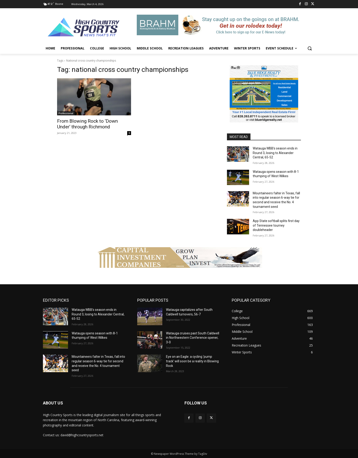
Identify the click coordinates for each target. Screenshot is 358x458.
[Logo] (84, 28)
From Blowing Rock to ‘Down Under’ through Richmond (87, 124)
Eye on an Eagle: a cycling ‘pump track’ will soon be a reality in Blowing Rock (192, 361)
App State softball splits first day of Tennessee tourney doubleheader (276, 225)
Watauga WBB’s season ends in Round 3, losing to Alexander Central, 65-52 (275, 152)
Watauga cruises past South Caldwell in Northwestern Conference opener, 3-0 (192, 337)
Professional (65, 113)
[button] (309, 48)
